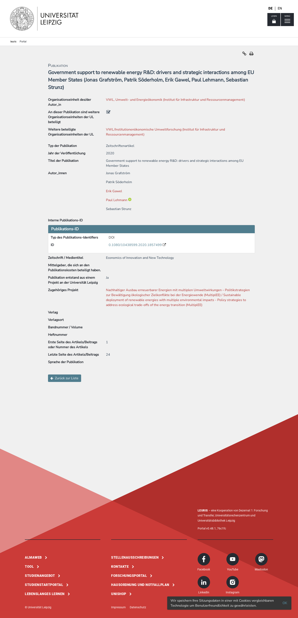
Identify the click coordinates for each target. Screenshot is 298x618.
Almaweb (33, 557)
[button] (244, 54)
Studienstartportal (44, 585)
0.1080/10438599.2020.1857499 (136, 245)
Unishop (118, 594)
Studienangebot (40, 576)
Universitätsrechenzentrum (232, 515)
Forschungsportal (129, 576)
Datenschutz (138, 607)
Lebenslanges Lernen (45, 594)
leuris (13, 41)
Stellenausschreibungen (135, 557)
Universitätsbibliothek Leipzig (216, 520)
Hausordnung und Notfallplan (140, 585)
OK (284, 603)
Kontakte (120, 567)
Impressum (118, 607)
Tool (29, 567)
